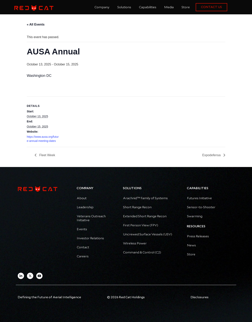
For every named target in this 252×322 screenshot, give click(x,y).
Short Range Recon (137, 207)
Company (101, 7)
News (191, 245)
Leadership (85, 207)
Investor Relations (90, 238)
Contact (83, 247)
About (82, 198)
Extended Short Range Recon (145, 216)
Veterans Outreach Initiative (91, 218)
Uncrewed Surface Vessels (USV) (147, 234)
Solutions (124, 7)
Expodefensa (211, 155)
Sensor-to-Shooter (201, 207)
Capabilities (147, 7)
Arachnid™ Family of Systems (145, 198)
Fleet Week (46, 155)
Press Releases (198, 236)
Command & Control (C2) (142, 252)
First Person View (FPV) (140, 225)
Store (186, 7)
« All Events (35, 24)
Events (82, 229)
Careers (83, 256)
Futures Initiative (199, 198)
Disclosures (199, 297)
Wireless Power (135, 243)
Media (169, 7)
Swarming (194, 216)
